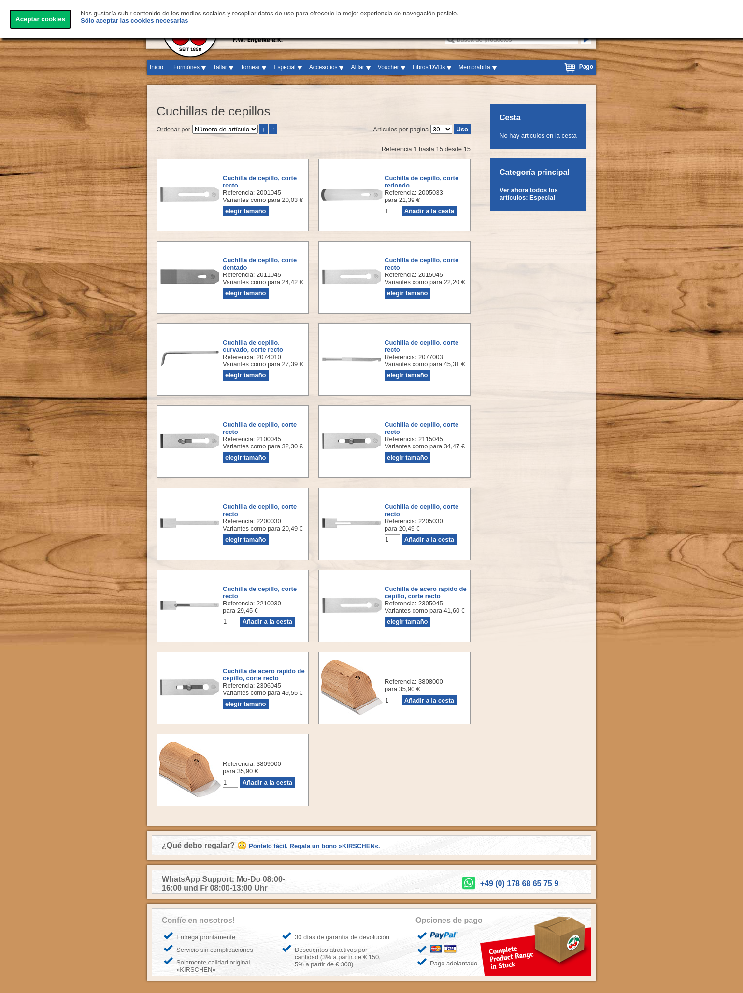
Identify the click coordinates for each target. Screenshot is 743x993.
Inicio (156, 67)
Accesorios (323, 67)
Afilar (357, 67)
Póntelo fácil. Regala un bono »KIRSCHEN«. (314, 845)
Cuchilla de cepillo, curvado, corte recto (253, 346)
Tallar (220, 67)
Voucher (388, 67)
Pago (586, 66)
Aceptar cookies (40, 19)
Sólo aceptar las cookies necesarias (134, 20)
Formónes (186, 67)
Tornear (250, 67)
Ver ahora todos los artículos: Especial (529, 194)
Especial (284, 67)
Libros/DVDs (429, 67)
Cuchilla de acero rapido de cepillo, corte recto (426, 592)
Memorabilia (474, 67)
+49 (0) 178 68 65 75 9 (519, 883)
